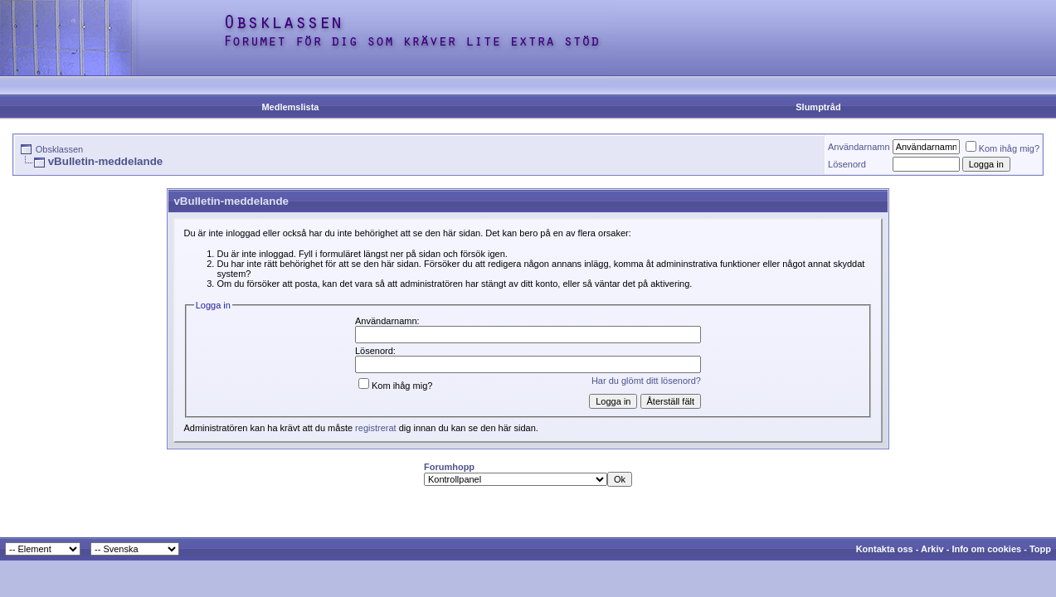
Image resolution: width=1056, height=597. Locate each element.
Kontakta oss (884, 549)
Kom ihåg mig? (1002, 148)
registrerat (376, 428)
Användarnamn (859, 147)
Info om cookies (986, 549)
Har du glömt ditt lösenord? (646, 381)
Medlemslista (290, 107)
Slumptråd (818, 107)
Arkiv (932, 549)
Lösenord (847, 164)
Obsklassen (59, 149)
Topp (1040, 549)
